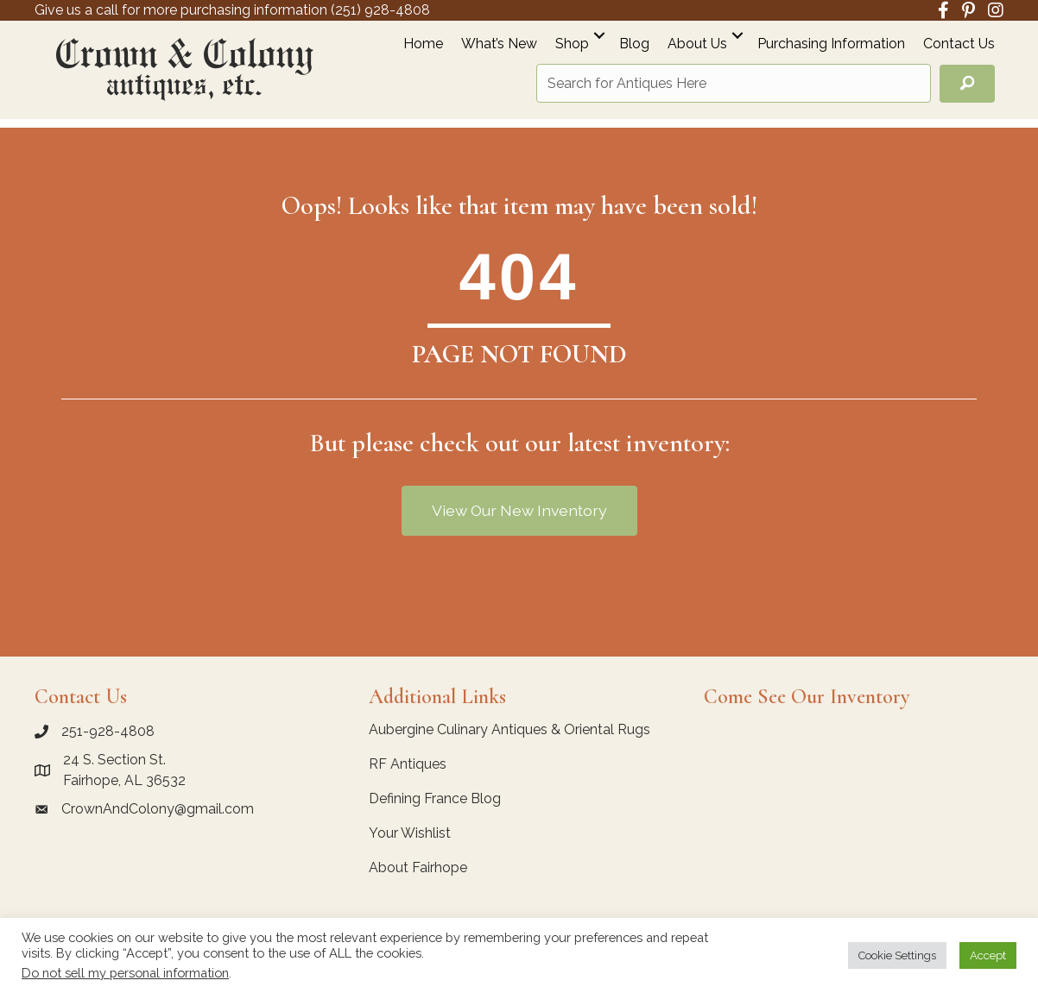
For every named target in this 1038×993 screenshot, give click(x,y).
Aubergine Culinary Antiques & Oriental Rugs (509, 729)
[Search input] (733, 83)
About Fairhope (418, 867)
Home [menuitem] (423, 44)
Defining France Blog (435, 798)
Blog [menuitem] (634, 44)
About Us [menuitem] (697, 44)
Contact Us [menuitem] (959, 44)
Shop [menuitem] (572, 44)
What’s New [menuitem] (499, 44)
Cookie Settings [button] (897, 955)
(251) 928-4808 (380, 10)
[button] (599, 35)
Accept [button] (988, 955)
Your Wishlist (410, 833)
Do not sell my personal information (125, 972)
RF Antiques (407, 764)
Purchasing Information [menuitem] (831, 44)
